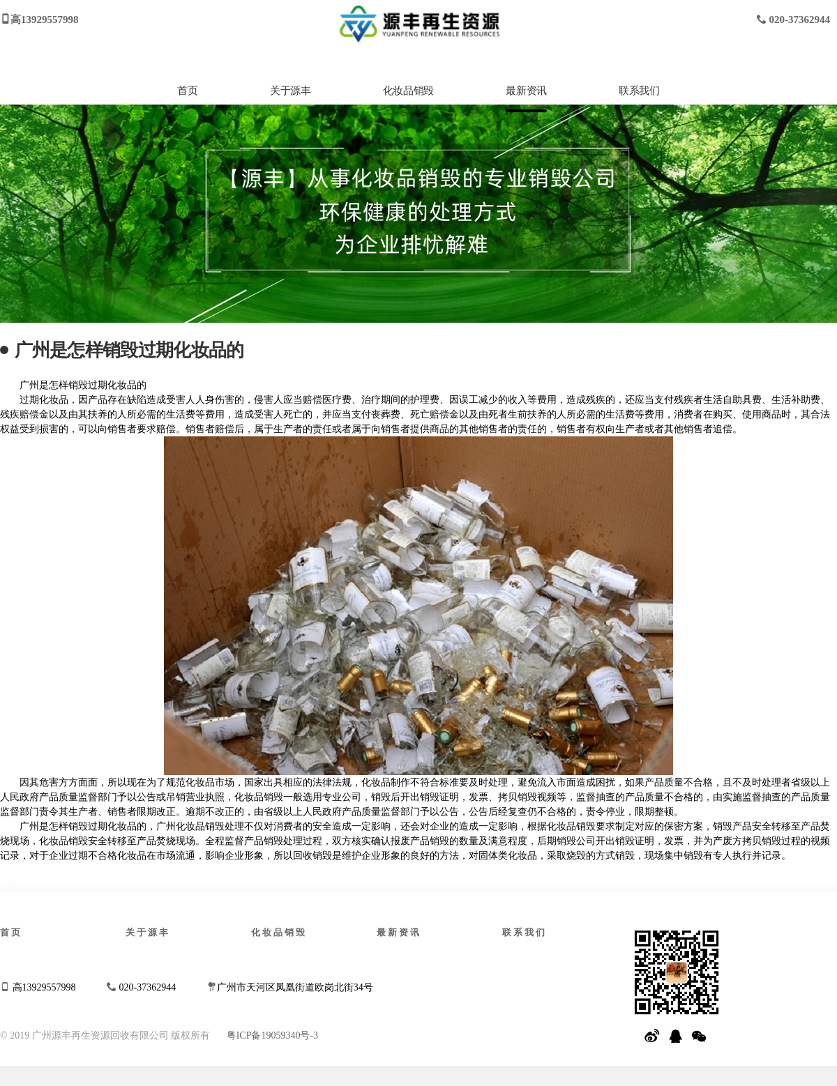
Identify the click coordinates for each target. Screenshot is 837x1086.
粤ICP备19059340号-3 (272, 1035)
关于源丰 (290, 90)
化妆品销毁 (408, 90)
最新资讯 (526, 90)
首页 (187, 90)
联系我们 (639, 90)
